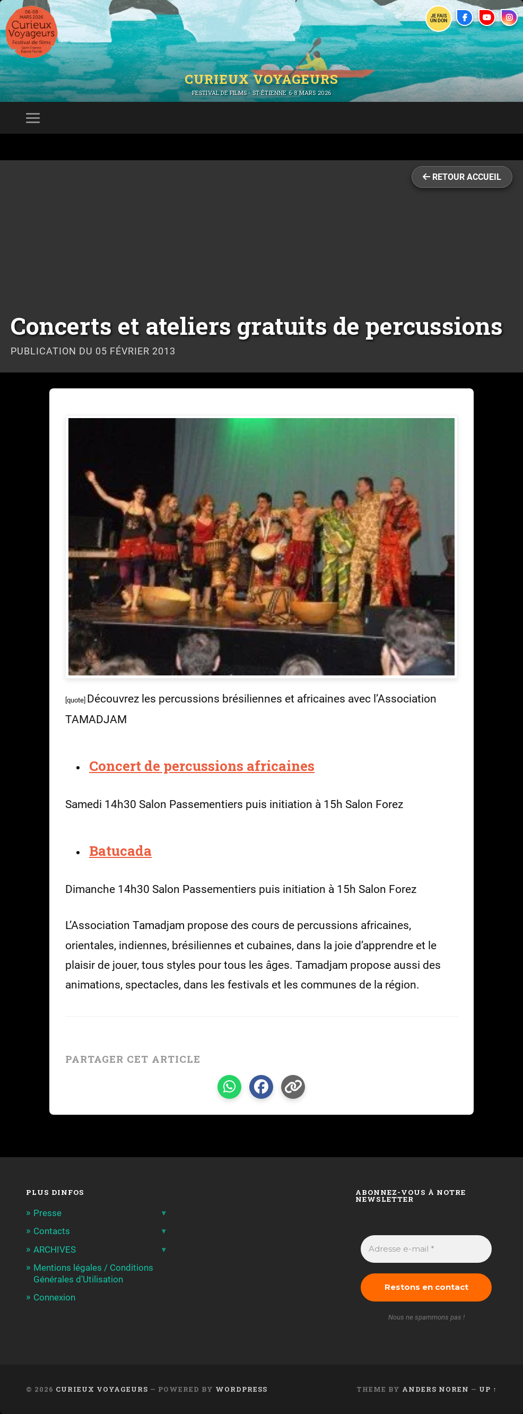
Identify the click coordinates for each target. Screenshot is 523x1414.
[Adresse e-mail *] (426, 1249)
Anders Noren (435, 1389)
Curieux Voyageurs (261, 79)
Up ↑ (487, 1389)
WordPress (241, 1389)
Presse (47, 1213)
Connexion (54, 1297)
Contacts (51, 1231)
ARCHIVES (54, 1249)
